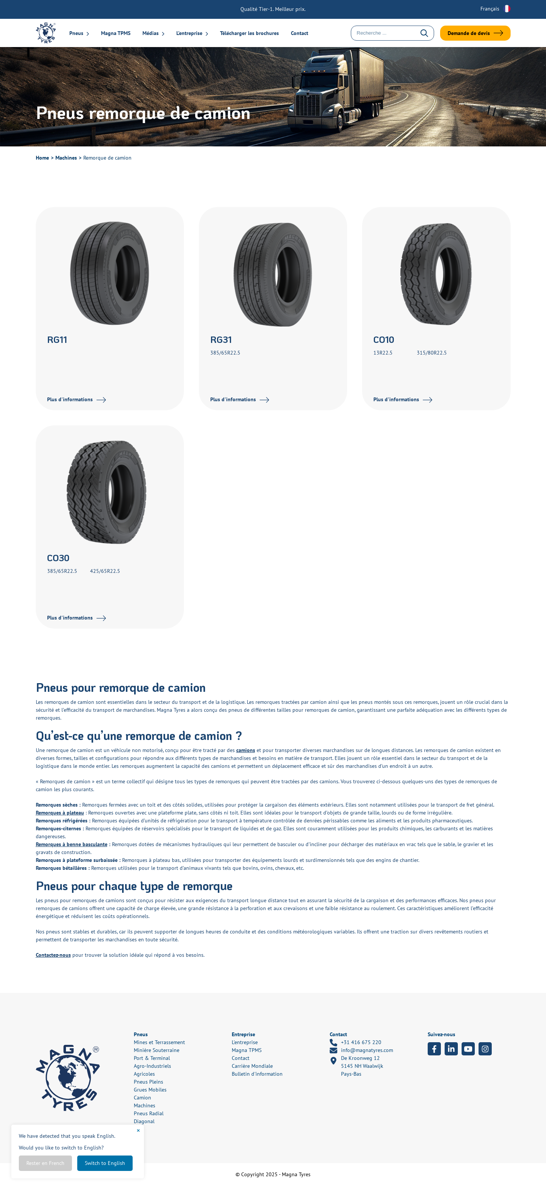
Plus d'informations (70, 399)
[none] (492, 8)
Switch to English (105, 1163)
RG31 (221, 339)
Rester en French (45, 1163)
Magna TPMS (115, 33)
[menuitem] (492, 8)
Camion (142, 1097)
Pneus (76, 33)
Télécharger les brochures (249, 33)
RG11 (57, 339)
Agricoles (144, 1073)
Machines (66, 157)
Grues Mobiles (150, 1089)
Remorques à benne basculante (71, 844)
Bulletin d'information (257, 1073)
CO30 (58, 557)
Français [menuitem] (489, 8)
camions (245, 750)
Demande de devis (469, 33)
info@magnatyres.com (361, 1050)
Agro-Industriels (152, 1066)
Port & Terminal (152, 1058)
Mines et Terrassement (159, 1042)
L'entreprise (245, 1042)
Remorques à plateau (60, 812)
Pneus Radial (149, 1113)
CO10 (383, 339)
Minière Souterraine (156, 1050)
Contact (299, 33)
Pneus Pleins (148, 1081)
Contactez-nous (53, 955)
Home (42, 157)
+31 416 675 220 (355, 1042)
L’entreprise (189, 33)
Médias (150, 33)
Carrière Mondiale (252, 1066)
